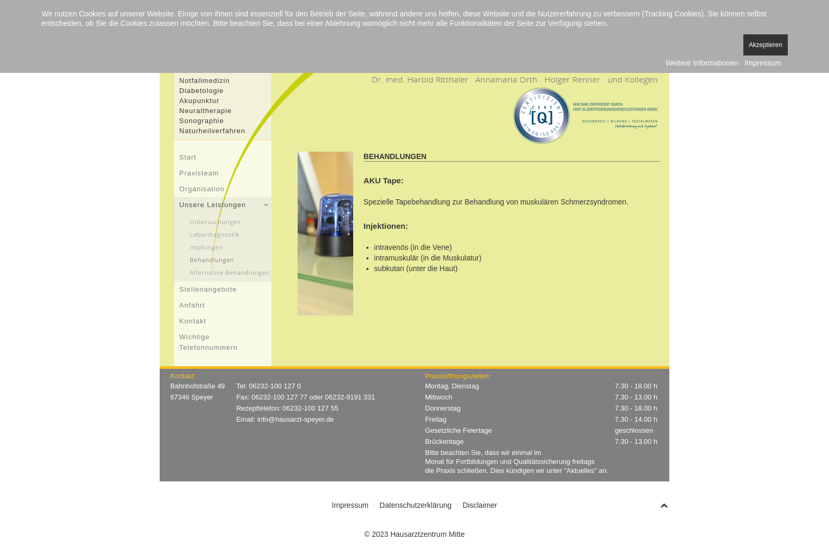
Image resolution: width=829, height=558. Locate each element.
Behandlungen (212, 260)
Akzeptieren (765, 45)
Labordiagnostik (215, 234)
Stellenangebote (208, 289)
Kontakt (192, 321)
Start (187, 157)
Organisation (202, 189)
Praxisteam (199, 173)
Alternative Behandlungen (230, 272)
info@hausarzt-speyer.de (295, 419)
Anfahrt (192, 305)
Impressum (350, 505)
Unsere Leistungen (212, 205)
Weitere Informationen (702, 63)
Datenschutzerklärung (416, 505)
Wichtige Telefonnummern (208, 342)
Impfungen (206, 247)
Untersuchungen (215, 222)
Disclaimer (480, 505)
